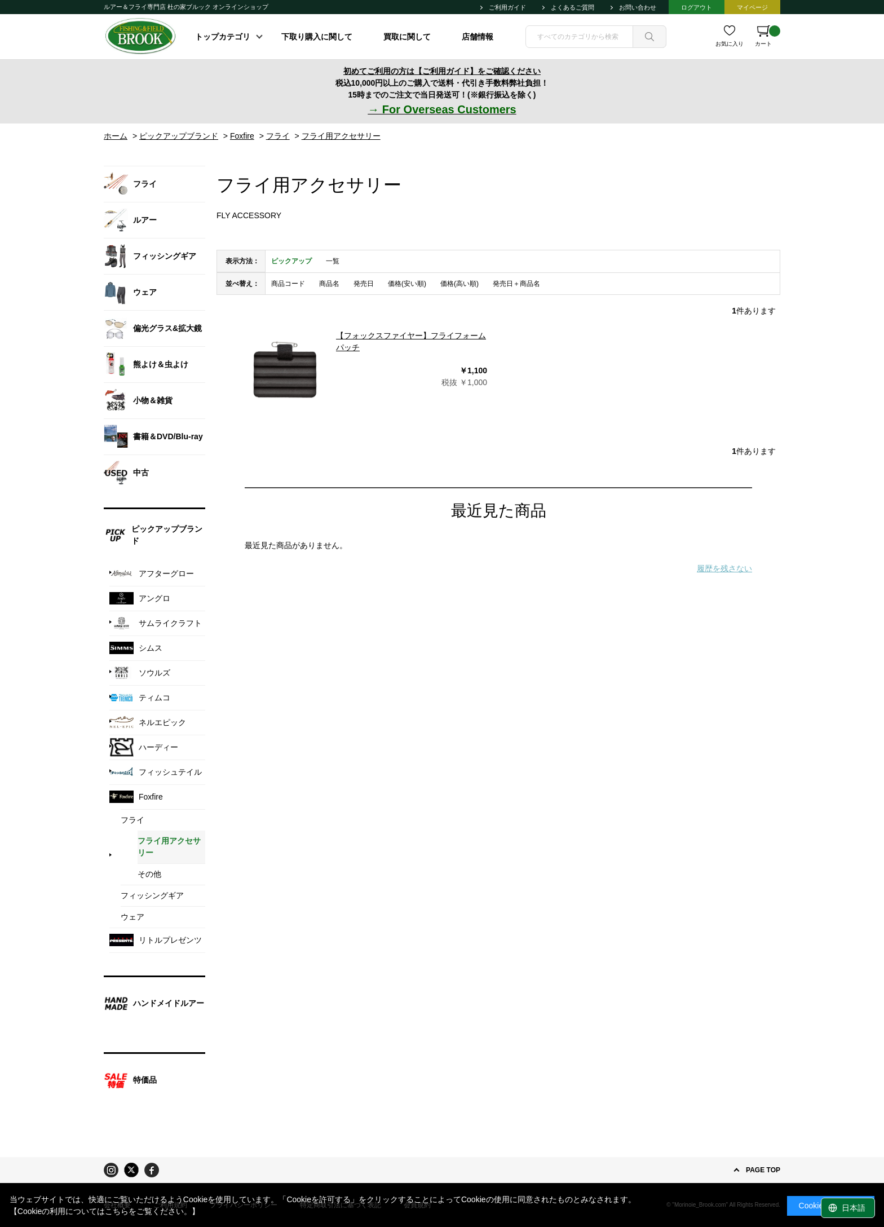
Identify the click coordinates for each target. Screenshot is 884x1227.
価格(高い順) (459, 284)
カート (767, 36)
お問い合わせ (637, 7)
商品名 (329, 284)
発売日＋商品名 (516, 284)
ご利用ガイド (507, 7)
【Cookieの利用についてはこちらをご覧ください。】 (105, 1211)
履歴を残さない (724, 568)
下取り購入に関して (316, 36)
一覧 (332, 261)
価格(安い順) (407, 284)
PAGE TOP (763, 1170)
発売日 (363, 284)
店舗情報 (477, 36)
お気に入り (729, 44)
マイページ (752, 7)
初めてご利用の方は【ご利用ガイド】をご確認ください (442, 71)
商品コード (288, 284)
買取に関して (407, 36)
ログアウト (696, 7)
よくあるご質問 (572, 7)
